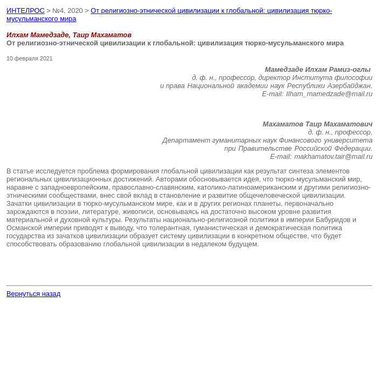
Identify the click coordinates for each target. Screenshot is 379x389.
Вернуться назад (33, 294)
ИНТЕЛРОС (25, 10)
